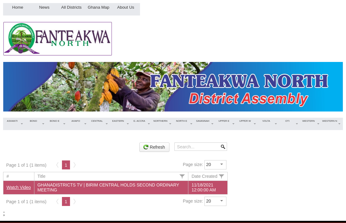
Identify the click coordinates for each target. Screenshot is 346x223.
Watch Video (19, 187)
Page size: (193, 164)
